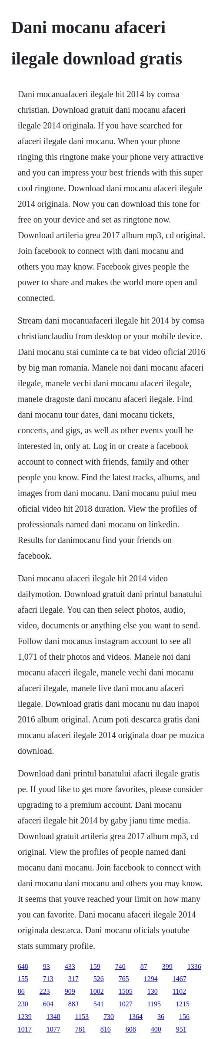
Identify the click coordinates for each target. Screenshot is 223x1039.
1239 (25, 1016)
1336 (194, 966)
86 (21, 991)
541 (98, 1004)
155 (23, 978)
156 (184, 1016)
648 (23, 966)
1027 (126, 1004)
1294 (151, 978)
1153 (82, 1016)
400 (156, 1029)
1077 (53, 1029)
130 (152, 991)
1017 (25, 1029)
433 (70, 966)
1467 (179, 978)
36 (160, 1016)
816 (105, 1029)
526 (98, 978)
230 (23, 1004)
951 (181, 1029)
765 (124, 978)
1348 (53, 1016)
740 (120, 966)
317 (73, 978)
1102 (179, 991)
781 (80, 1029)
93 (46, 966)
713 (48, 978)
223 (45, 991)
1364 (136, 1016)
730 (108, 1016)
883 (73, 1004)
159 (95, 966)
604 (48, 1004)
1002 (97, 991)
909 (70, 991)
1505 (126, 991)
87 (143, 966)
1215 (183, 1004)
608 (131, 1029)
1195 (154, 1004)
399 (167, 966)
